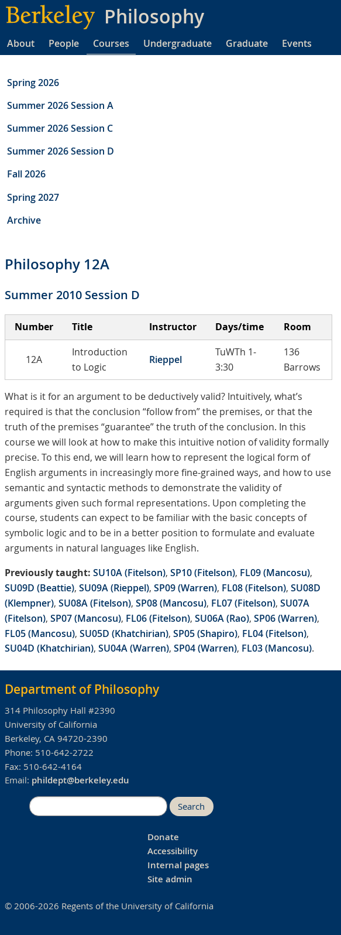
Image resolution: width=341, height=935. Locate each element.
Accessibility (172, 851)
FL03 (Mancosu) (277, 648)
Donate (163, 836)
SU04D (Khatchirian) (49, 648)
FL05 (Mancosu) (40, 633)
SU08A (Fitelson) (94, 603)
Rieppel (165, 359)
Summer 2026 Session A (60, 105)
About (21, 43)
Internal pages (178, 865)
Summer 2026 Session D (60, 151)
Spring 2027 (33, 197)
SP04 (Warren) (205, 648)
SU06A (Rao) (222, 618)
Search (191, 806)
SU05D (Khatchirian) (124, 633)
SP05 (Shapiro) (205, 633)
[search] (98, 806)
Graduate (247, 43)
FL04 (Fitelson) (274, 633)
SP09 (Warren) (185, 587)
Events (297, 43)
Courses (111, 43)
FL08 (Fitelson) (254, 587)
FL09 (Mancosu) (275, 572)
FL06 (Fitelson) (158, 618)
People (64, 43)
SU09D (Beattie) (39, 587)
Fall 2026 (26, 173)
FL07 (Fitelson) (243, 603)
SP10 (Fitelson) (202, 572)
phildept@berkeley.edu (80, 780)
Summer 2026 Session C (60, 128)
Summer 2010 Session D (72, 295)
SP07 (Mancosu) (85, 618)
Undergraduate (177, 43)
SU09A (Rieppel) (114, 587)
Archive (24, 220)
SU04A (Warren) (133, 648)
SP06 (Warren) (285, 618)
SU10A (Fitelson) (129, 572)
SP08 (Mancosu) (171, 603)
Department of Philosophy (82, 689)
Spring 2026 (33, 82)
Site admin (169, 879)
